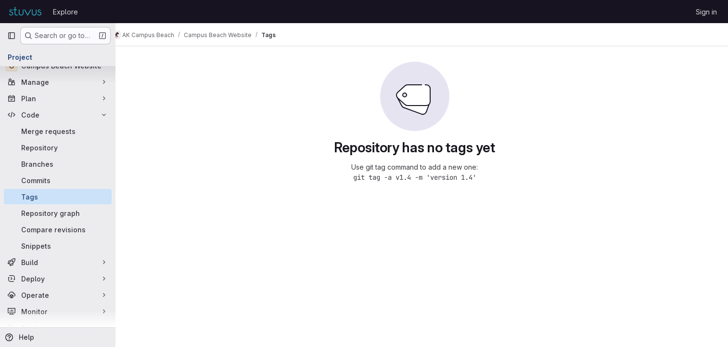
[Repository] (58, 147)
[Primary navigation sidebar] (11, 35)
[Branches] (58, 164)
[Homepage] (25, 11)
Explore (65, 12)
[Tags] (58, 196)
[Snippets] (58, 246)
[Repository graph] (58, 213)
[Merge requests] (58, 131)
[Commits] (58, 180)
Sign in (706, 12)
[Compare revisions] (58, 229)
